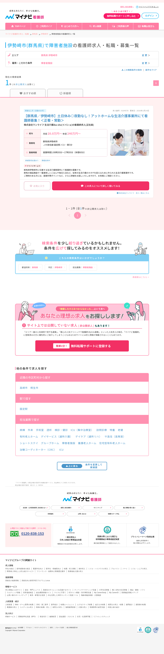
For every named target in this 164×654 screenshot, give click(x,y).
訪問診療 (101, 430)
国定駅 (24, 409)
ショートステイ (29, 443)
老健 (120, 430)
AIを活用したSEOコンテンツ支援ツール (63, 595)
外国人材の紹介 (113, 607)
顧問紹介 (129, 605)
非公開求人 (21, 84)
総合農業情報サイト (43, 593)
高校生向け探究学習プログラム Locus (36, 581)
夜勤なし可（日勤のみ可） (35, 110)
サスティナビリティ (40, 627)
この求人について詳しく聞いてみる (100, 186)
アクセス (29, 627)
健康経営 (52, 617)
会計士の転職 (100, 605)
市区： (55, 267)
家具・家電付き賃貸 (37, 595)
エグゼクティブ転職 (84, 605)
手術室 (40, 430)
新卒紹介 (54, 605)
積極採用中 (46, 160)
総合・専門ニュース (32, 590)
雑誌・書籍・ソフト (137, 590)
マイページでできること (149, 7)
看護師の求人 (12, 607)
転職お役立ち (148, 26)
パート (125, 569)
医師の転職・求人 (43, 607)
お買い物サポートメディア (17, 595)
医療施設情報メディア (130, 593)
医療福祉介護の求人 (75, 571)
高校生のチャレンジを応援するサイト (57, 590)
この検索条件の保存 (132, 69)
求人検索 (97, 26)
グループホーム (50, 443)
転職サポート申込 (113, 514)
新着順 (65, 93)
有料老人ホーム (29, 436)
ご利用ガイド (45, 26)
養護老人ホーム (87, 443)
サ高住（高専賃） (115, 436)
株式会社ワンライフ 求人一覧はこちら (134, 193)
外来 (30, 430)
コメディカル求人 (26, 607)
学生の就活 (9, 569)
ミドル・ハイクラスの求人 (98, 569)
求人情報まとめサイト (13, 590)
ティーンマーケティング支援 (85, 590)
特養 (112, 430)
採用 (51, 627)
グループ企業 (59, 627)
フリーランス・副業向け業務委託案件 (51, 571)
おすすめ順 (28, 93)
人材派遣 (8, 605)
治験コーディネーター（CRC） (38, 449)
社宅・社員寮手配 (83, 617)
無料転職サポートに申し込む (121, 16)
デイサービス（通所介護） (57, 436)
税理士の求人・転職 (115, 605)
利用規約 (50, 514)
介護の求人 (82, 607)
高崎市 (24, 387)
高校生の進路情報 (12, 581)
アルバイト (115, 569)
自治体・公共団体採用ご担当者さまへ (35, 507)
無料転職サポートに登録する (82, 345)
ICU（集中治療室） (82, 430)
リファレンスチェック (101, 617)
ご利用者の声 (122, 26)
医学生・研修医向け (53, 569)
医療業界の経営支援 (97, 607)
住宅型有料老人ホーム (112, 443)
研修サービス (10, 617)
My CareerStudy (100, 593)
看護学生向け (38, 569)
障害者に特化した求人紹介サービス (20, 571)
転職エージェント (67, 605)
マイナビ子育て (60, 593)
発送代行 (43, 617)
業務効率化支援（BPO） (27, 617)
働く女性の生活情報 (119, 590)
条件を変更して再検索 (82, 466)
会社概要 (20, 627)
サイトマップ (98, 507)
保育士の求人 (57, 607)
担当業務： (83, 267)
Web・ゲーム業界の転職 (24, 605)
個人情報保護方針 (72, 627)
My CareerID (114, 593)
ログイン (149, 16)
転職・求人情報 (70, 569)
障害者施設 (68, 443)
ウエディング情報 (13, 593)
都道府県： (30, 267)
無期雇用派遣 (70, 607)
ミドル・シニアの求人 (139, 569)
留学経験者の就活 (23, 569)
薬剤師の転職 (141, 605)
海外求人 (82, 569)
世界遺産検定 (28, 593)
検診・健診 (61, 430)
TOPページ (20, 26)
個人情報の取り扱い (129, 507)
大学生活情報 (104, 590)
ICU (61, 449)
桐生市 (34, 387)
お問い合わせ (82, 514)
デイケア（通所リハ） (88, 436)
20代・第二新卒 (42, 605)
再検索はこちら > (141, 277)
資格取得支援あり (32, 160)
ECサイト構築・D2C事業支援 (80, 593)
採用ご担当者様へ (127, 7)
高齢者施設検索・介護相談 (91, 595)
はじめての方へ (71, 26)
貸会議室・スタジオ (66, 617)
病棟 (22, 430)
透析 (49, 430)
